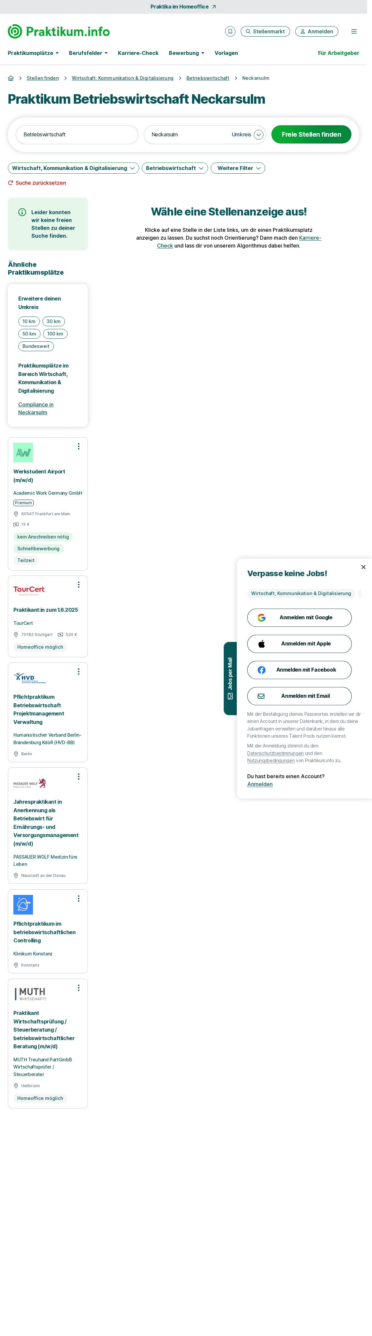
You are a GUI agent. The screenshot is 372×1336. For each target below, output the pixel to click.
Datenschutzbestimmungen (319, 753)
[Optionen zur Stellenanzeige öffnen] (78, 446)
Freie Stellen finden (311, 134)
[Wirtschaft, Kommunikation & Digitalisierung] (73, 168)
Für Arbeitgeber (338, 53)
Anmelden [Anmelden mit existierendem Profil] (303, 784)
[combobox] (77, 134)
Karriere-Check (138, 53)
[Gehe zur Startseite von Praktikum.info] (59, 31)
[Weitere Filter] (238, 168)
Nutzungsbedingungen (314, 760)
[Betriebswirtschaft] (175, 168)
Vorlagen (226, 53)
